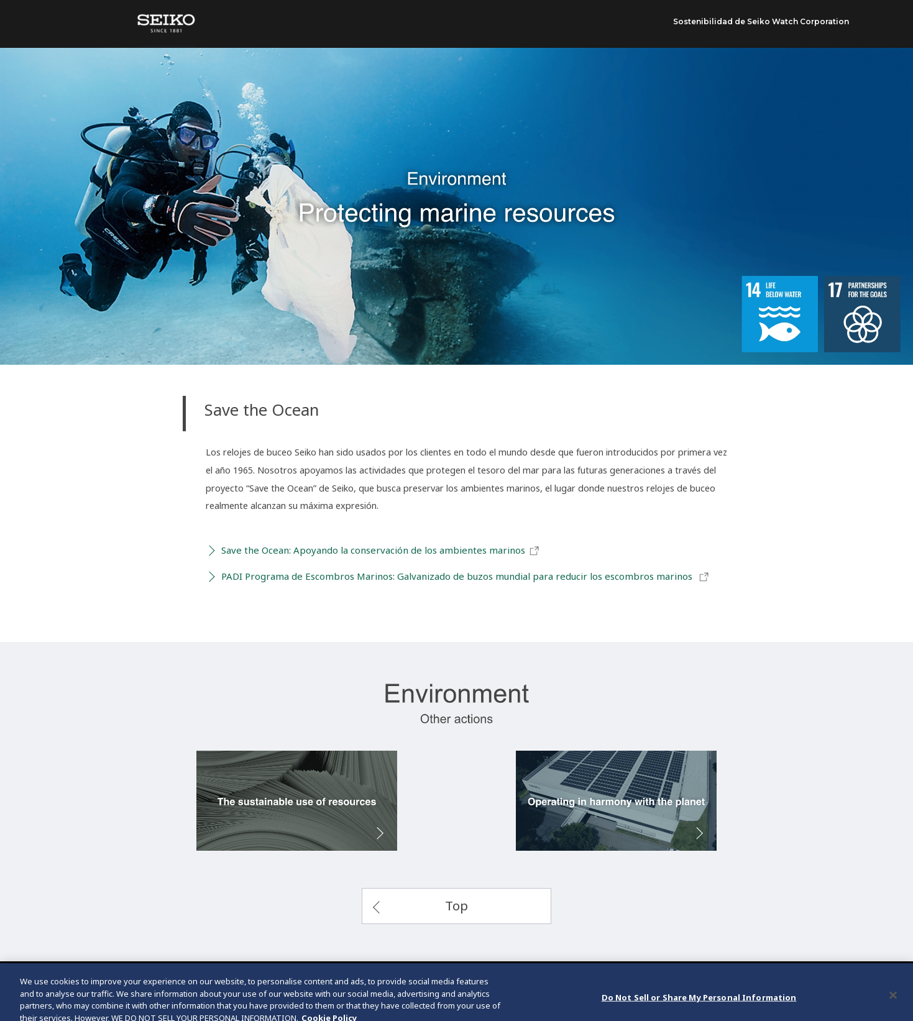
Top (456, 905)
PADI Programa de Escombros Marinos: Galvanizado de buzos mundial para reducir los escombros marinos (465, 577)
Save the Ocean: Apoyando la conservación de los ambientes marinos (380, 550)
